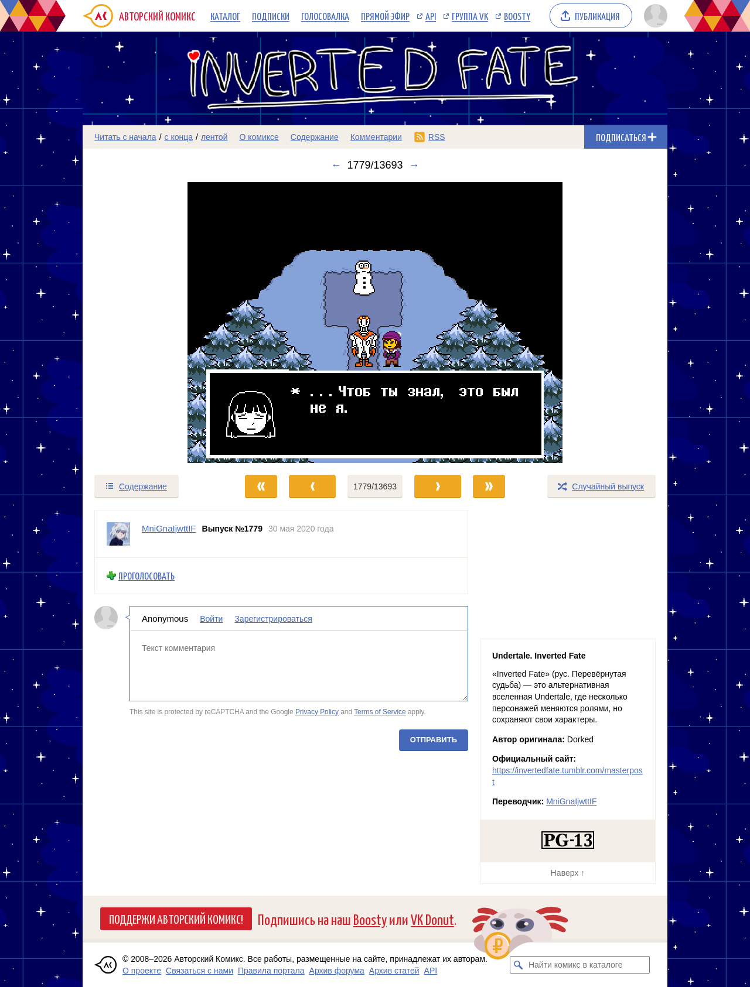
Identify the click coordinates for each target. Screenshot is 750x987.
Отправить (433, 739)
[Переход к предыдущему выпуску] (156, 322)
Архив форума (336, 970)
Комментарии (376, 137)
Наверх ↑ (568, 873)
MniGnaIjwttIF (571, 801)
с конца (179, 137)
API (430, 15)
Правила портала (271, 970)
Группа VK (470, 15)
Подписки (270, 15)
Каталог (225, 15)
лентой (214, 137)
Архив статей (394, 970)
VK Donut (432, 919)
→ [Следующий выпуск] (414, 165)
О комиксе (258, 137)
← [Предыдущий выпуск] (335, 165)
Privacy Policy (317, 712)
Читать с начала (125, 137)
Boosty (517, 15)
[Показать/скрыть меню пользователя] (653, 16)
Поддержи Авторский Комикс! (176, 918)
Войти (211, 618)
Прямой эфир (385, 15)
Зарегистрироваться (273, 618)
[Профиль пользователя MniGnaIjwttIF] (118, 534)
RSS (436, 137)
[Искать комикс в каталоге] (518, 965)
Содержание (315, 137)
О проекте (141, 970)
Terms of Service (380, 712)
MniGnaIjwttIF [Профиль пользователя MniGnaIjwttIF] (169, 528)
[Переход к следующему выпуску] (375, 322)
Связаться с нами (199, 970)
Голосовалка (325, 15)
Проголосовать (146, 576)
